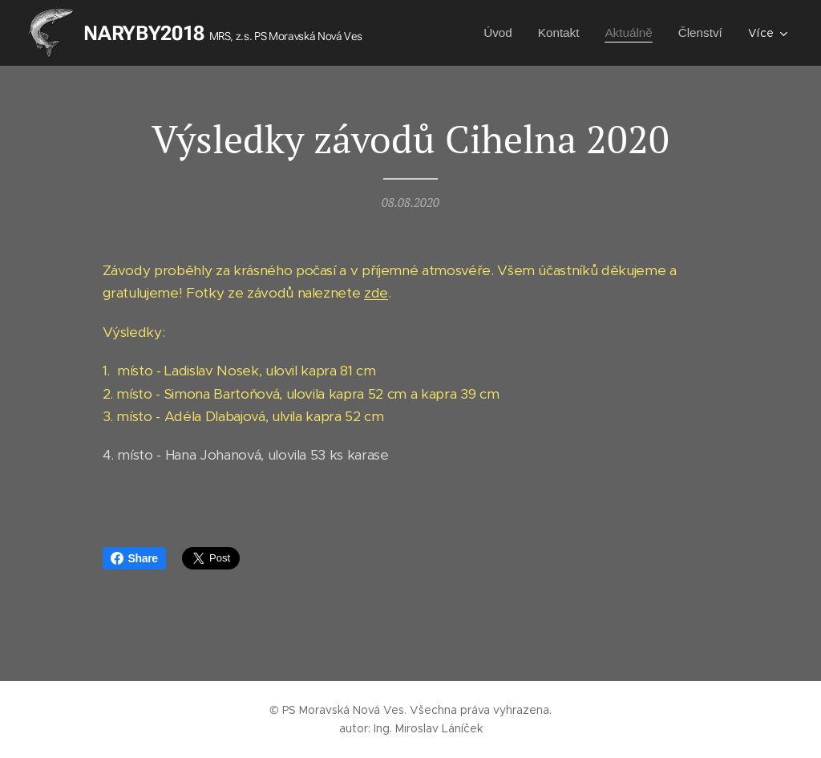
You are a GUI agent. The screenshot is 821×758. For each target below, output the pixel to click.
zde (376, 293)
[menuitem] (490, 33)
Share (134, 558)
